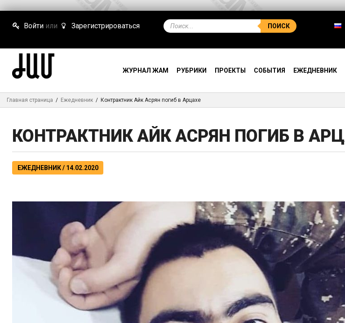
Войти (28, 26)
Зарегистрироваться (99, 26)
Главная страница (30, 100)
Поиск (279, 26)
